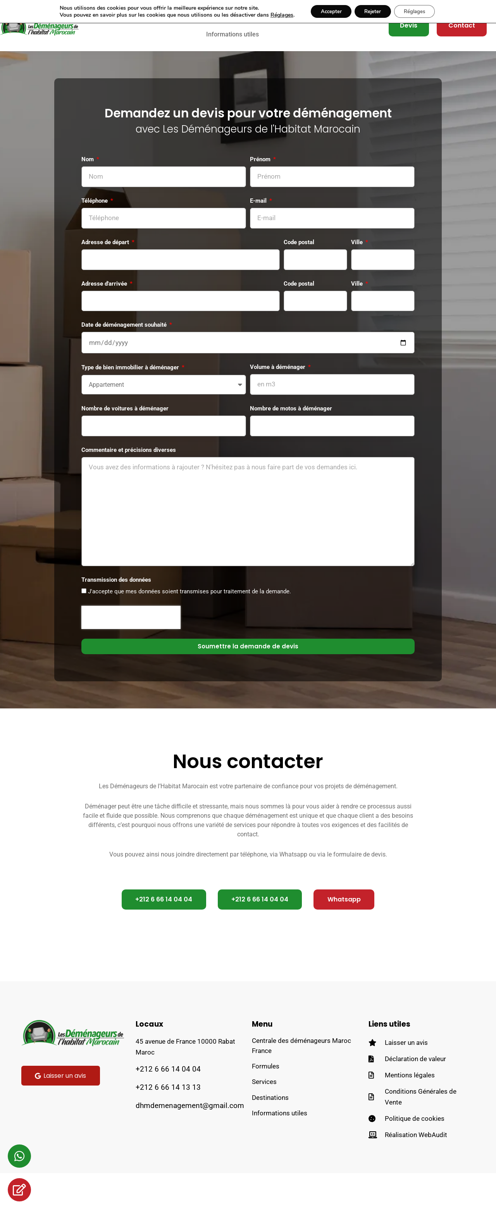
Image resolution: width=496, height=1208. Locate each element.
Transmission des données (116, 613)
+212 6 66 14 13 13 (168, 1122)
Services (264, 1120)
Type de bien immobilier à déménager (131, 388)
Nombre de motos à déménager (291, 430)
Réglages (275, 15)
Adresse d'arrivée (105, 301)
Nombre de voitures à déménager (125, 430)
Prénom (261, 173)
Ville (357, 258)
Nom (88, 173)
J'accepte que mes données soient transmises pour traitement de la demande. (189, 625)
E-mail (259, 216)
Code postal (299, 258)
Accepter (326, 12)
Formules (265, 1103)
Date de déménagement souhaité (124, 344)
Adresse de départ (106, 258)
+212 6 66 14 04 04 (168, 1103)
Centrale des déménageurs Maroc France (301, 1081)
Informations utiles (232, 41)
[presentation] (131, 651)
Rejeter (372, 12)
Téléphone (95, 216)
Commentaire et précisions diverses (128, 473)
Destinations (270, 1136)
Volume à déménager (278, 387)
